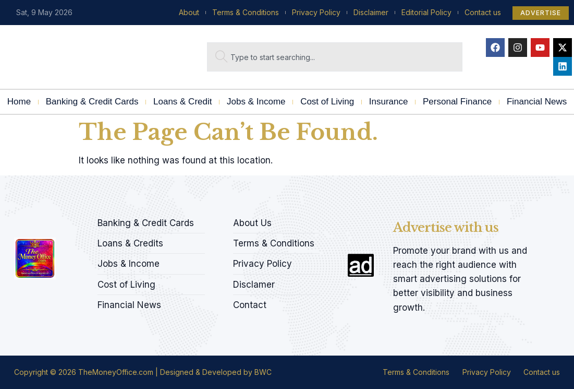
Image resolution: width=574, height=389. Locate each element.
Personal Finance (457, 102)
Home (19, 102)
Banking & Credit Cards (92, 102)
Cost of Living (327, 102)
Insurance (388, 102)
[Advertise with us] (361, 265)
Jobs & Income (256, 102)
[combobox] (335, 57)
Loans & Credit (182, 102)
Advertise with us (445, 227)
